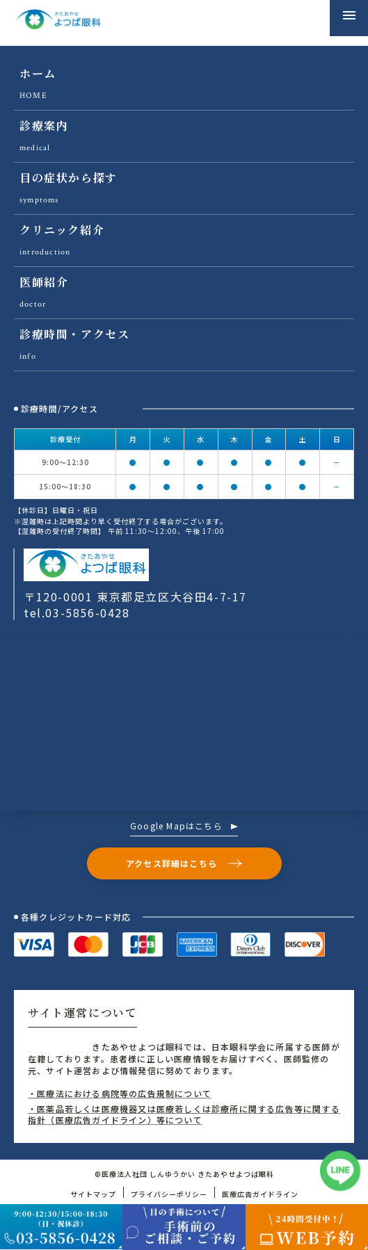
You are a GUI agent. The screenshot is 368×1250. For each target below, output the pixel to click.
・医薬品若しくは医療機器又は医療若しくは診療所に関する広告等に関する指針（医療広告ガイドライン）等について (184, 1114)
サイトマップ (93, 1194)
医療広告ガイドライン (260, 1194)
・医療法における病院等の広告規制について (119, 1093)
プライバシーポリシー (169, 1194)
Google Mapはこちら (184, 826)
